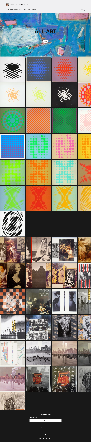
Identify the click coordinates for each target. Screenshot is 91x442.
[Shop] (45, 41)
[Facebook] (45, 434)
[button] (84, 9)
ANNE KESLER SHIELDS (19, 5)
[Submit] (45, 420)
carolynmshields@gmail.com (45, 427)
